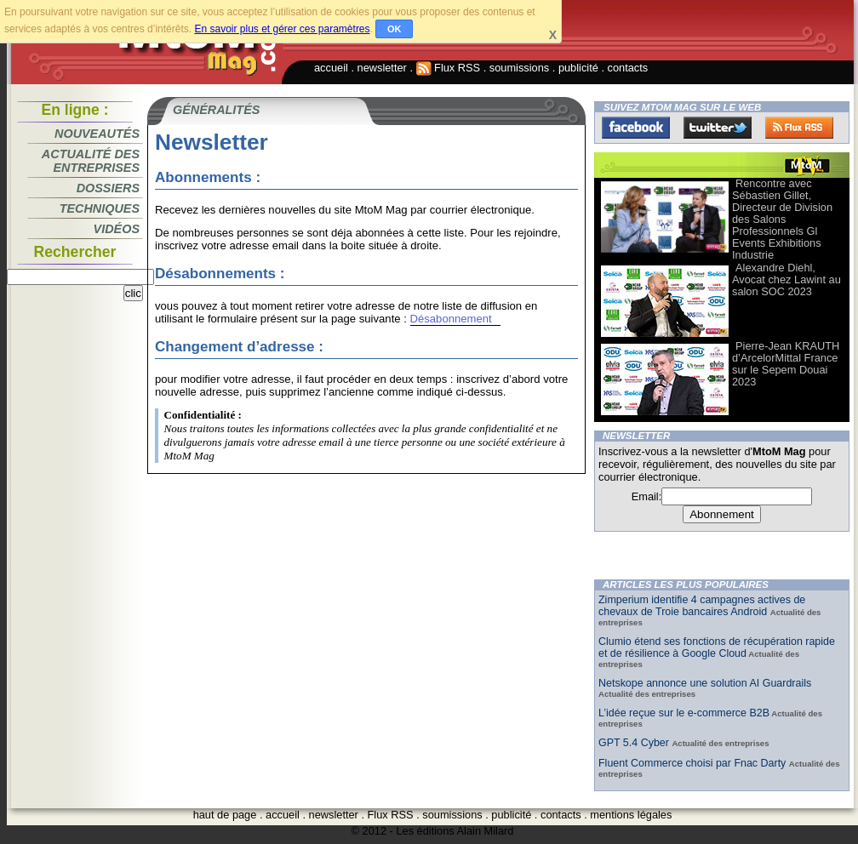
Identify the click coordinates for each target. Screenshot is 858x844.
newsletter (382, 67)
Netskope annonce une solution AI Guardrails (704, 683)
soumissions (519, 67)
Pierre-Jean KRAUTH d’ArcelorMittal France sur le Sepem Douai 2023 (785, 363)
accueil (331, 67)
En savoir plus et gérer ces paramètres (281, 29)
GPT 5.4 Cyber (635, 743)
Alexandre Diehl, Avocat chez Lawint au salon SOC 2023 (786, 279)
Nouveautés (97, 133)
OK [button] (394, 29)
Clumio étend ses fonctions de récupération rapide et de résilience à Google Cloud (716, 647)
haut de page (225, 814)
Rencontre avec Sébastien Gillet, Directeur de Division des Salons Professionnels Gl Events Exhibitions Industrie (782, 219)
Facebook (636, 128)
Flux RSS (448, 67)
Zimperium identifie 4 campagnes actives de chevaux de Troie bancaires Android (701, 606)
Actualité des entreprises (91, 160)
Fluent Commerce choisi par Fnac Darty (693, 763)
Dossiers (108, 188)
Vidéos (117, 229)
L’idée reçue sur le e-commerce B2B (683, 713)
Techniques (100, 208)
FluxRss (799, 128)
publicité (578, 67)
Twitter (718, 128)
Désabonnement (451, 318)
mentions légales (631, 814)
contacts (628, 67)
